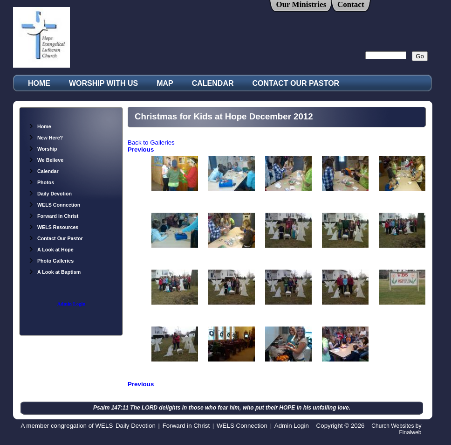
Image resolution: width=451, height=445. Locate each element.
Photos (41, 182)
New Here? (45, 137)
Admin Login (71, 303)
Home (39, 126)
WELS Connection (54, 205)
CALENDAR (213, 83)
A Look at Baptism (54, 272)
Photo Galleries (51, 261)
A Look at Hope (51, 249)
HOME (39, 83)
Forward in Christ (53, 216)
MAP (165, 83)
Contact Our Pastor (55, 238)
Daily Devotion (50, 193)
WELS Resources (53, 227)
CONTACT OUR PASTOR (296, 83)
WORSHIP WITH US (103, 83)
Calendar (43, 171)
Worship (42, 149)
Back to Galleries (151, 142)
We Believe (45, 160)
